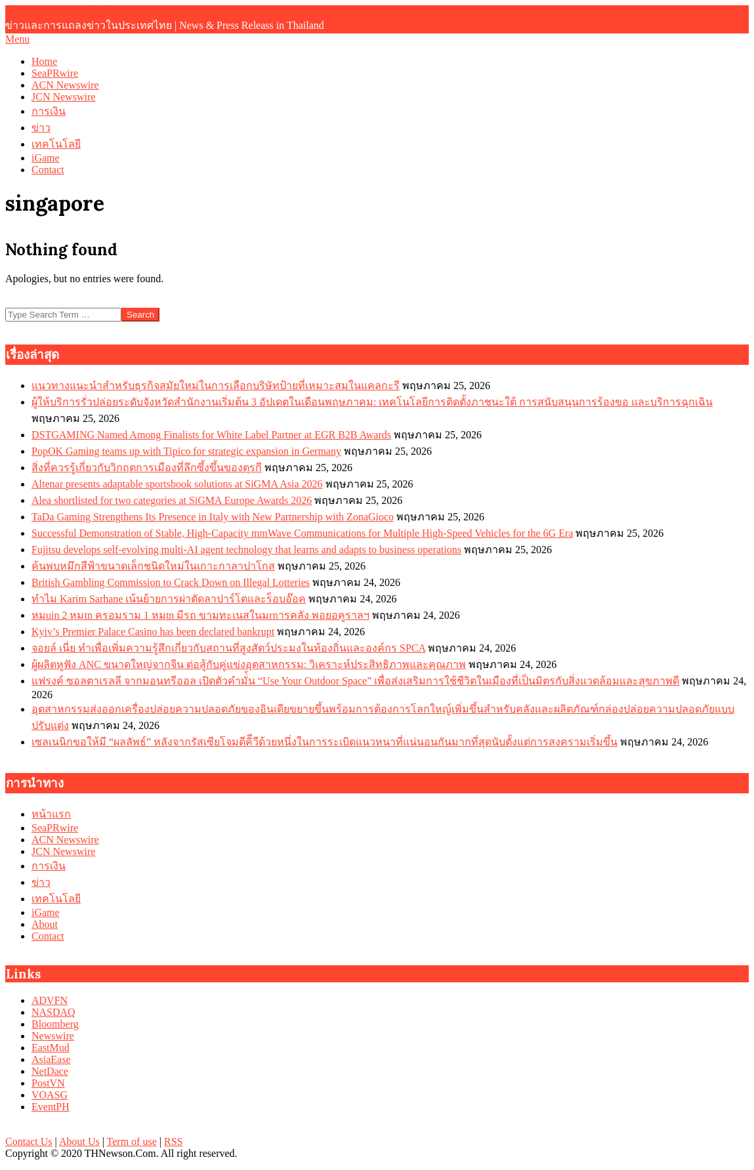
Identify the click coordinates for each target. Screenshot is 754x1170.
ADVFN (49, 1000)
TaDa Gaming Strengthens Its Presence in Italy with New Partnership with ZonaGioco (212, 516)
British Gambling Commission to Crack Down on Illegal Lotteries (170, 582)
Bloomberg (55, 1024)
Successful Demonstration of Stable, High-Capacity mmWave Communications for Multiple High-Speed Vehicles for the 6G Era (302, 533)
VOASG (49, 1094)
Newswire (52, 1035)
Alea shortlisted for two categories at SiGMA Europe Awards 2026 (171, 500)
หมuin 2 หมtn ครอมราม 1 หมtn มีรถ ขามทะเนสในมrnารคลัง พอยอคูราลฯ (200, 615)
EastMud (50, 1047)
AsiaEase (51, 1059)
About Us (79, 1141)
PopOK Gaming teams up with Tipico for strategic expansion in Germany (186, 451)
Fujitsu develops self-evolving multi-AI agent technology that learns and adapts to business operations (246, 549)
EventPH (50, 1106)
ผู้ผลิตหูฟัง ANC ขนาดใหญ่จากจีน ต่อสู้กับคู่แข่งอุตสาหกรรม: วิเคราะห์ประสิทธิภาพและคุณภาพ (248, 664)
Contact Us (28, 1141)
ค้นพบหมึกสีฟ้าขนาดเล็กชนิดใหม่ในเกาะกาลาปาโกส (153, 566)
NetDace (49, 1071)
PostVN (48, 1083)
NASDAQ (53, 1012)
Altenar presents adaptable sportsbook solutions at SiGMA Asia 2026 (177, 484)
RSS (173, 1141)
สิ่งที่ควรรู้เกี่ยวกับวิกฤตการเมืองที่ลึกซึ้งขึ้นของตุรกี (146, 467)
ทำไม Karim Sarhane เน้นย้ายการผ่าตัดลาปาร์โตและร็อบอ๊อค (168, 598)
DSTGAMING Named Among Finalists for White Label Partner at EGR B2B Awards (211, 434)
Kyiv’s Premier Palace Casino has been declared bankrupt (152, 631)
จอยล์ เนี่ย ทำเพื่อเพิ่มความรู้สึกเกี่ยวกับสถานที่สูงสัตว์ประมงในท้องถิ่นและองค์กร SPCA (228, 648)
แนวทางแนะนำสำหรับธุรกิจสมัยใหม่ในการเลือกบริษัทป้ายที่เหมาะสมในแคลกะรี (215, 385)
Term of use (132, 1141)
